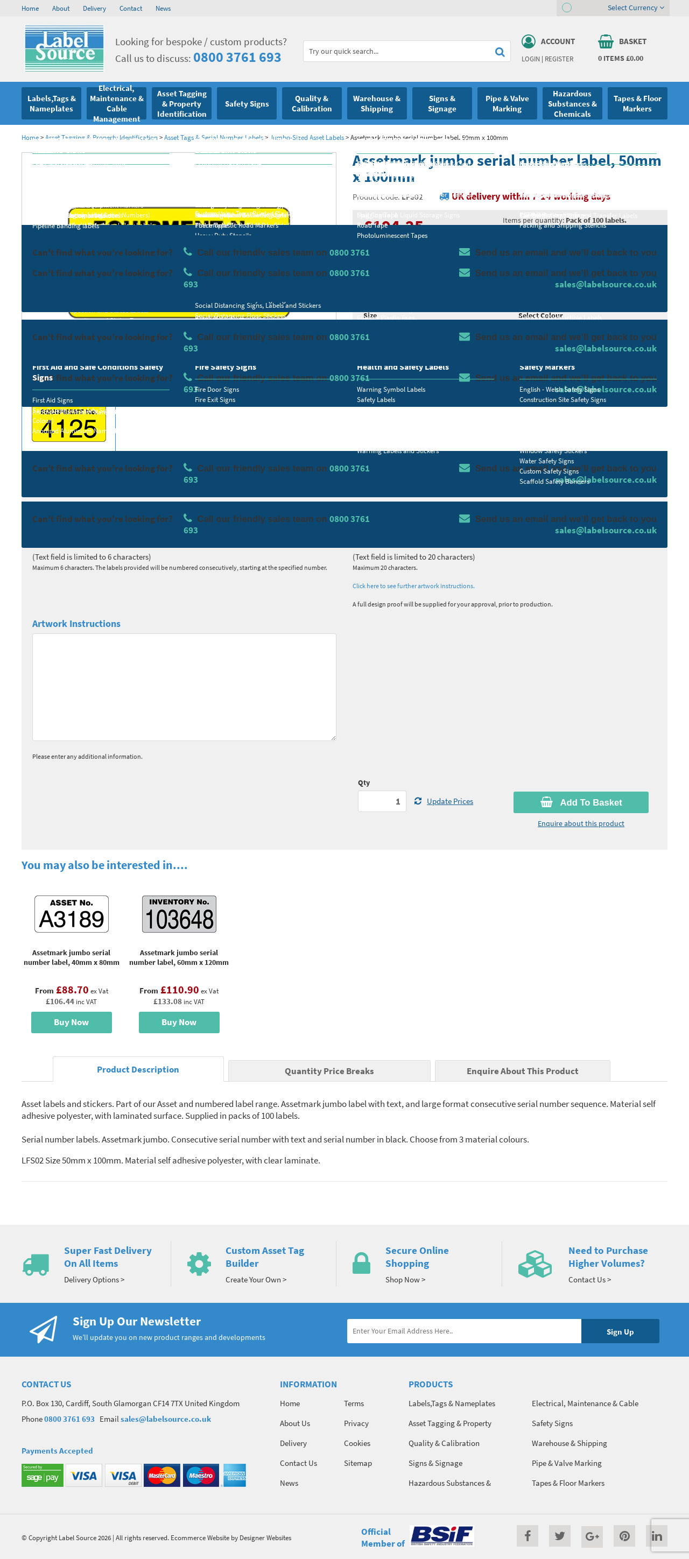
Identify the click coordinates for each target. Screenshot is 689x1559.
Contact (130, 8)
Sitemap (358, 1463)
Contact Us (298, 1463)
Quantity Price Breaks (579, 239)
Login (531, 58)
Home (30, 8)
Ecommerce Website (200, 1537)
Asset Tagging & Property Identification (101, 137)
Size (370, 315)
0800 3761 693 (237, 57)
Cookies (357, 1443)
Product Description (138, 1069)
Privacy (356, 1423)
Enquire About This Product (523, 1071)
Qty (364, 782)
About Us (295, 1423)
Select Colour (540, 315)
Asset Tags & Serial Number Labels (213, 137)
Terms (354, 1403)
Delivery (94, 8)
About (60, 8)
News (163, 8)
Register (559, 58)
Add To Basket (581, 802)
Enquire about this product (581, 823)
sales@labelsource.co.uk (166, 1419)
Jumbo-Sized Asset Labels (307, 137)
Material (377, 273)
